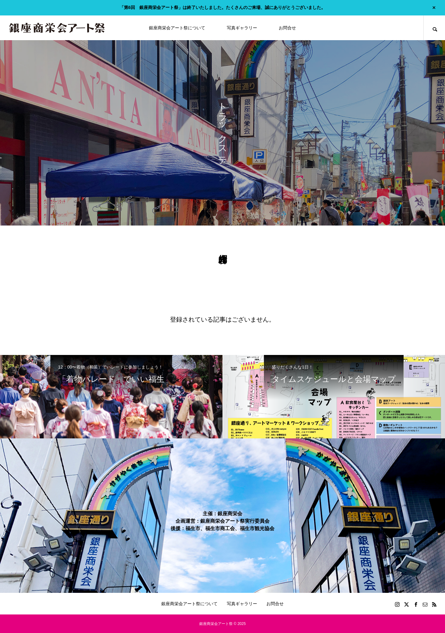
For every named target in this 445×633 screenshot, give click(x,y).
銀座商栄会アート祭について (177, 27)
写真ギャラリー (242, 27)
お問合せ (287, 27)
